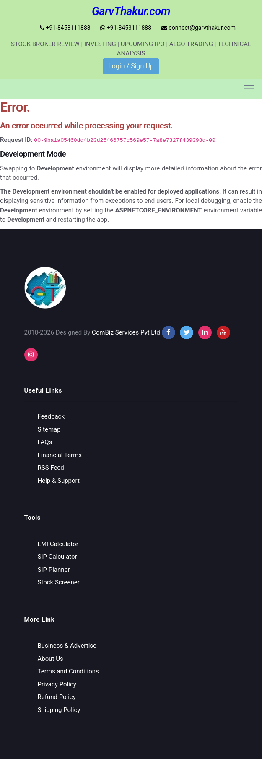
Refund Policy (57, 697)
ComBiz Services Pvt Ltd (126, 332)
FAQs (45, 442)
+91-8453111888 (65, 27)
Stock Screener (59, 582)
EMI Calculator (58, 543)
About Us (50, 658)
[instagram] (205, 332)
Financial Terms (60, 454)
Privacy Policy (57, 684)
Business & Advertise (67, 645)
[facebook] (168, 332)
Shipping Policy (59, 709)
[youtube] (223, 332)
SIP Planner (54, 569)
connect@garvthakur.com (198, 27)
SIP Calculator (57, 556)
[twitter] (186, 332)
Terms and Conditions (68, 671)
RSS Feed (51, 467)
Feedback (51, 416)
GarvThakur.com (131, 11)
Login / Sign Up (131, 66)
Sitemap (49, 429)
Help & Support (59, 480)
